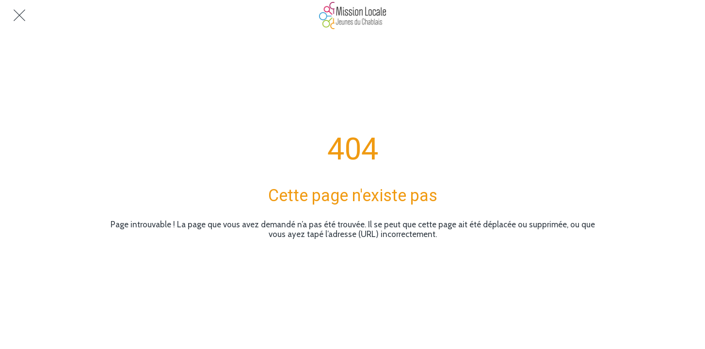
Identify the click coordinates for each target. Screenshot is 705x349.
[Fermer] (19, 15)
